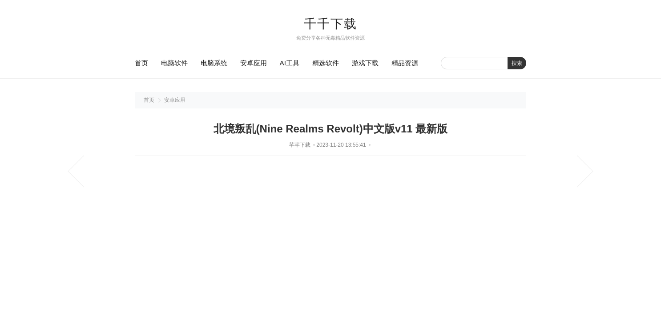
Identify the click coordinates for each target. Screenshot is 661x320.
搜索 (517, 63)
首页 (141, 63)
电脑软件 (174, 63)
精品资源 (404, 63)
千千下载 (330, 24)
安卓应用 (253, 63)
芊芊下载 (299, 145)
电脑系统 (214, 63)
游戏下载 (365, 63)
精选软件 (325, 63)
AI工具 (290, 63)
